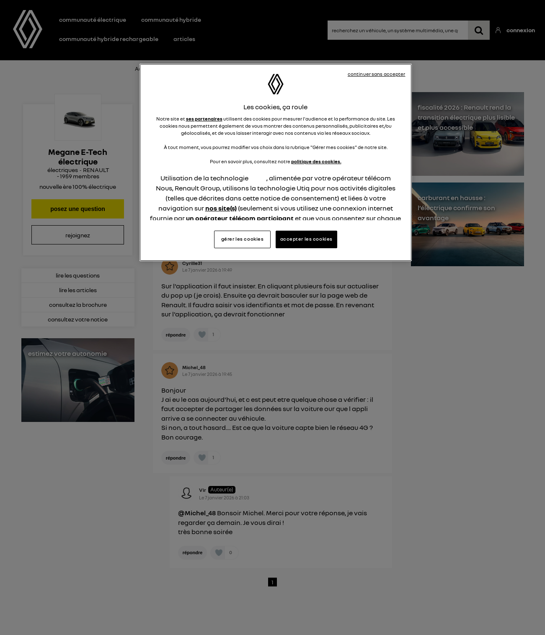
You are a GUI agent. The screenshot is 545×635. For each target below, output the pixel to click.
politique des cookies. (316, 162)
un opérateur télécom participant (240, 218)
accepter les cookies (306, 239)
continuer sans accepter (377, 74)
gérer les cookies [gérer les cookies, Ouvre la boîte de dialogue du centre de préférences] (242, 239)
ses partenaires (204, 119)
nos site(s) (221, 208)
